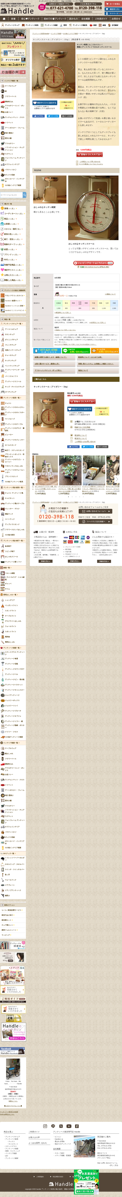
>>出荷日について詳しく (97, 322)
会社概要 (85, 19)
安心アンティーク (30, 19)
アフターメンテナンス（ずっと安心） (48, 370)
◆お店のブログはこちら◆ (13, 1106)
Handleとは (59, 1139)
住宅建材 (115, 25)
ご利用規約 (40, 1177)
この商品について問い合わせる (89, 161)
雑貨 (95, 25)
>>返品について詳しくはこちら (65, 330)
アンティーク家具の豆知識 (9, 1112)
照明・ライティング (12, 1151)
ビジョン (58, 1137)
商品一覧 (7, 319)
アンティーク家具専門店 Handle (66, 1132)
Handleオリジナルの (14, 306)
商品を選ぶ (8, 1132)
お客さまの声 (34, 1137)
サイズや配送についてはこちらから (91, 164)
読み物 (73, 19)
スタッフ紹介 (59, 1153)
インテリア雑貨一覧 (10, 743)
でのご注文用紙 (82, 427)
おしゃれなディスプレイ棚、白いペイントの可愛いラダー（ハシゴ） (46, 489)
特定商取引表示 (58, 1177)
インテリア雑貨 (56, 33)
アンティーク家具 (32, 25)
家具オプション (9, 905)
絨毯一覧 (6, 568)
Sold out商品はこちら (7, 1114)
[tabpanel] (70, 475)
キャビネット (13, 1144)
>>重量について (110, 294)
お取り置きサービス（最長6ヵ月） (47, 364)
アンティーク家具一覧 (11, 398)
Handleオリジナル (15, 310)
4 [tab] (79, 497)
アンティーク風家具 (80, 25)
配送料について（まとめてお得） (90, 357)
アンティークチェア (12, 25)
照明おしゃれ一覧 (9, 595)
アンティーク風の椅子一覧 (13, 541)
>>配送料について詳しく (63, 312)
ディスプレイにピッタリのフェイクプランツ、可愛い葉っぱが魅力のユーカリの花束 (70, 489)
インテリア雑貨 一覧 (11, 81)
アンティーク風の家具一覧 (13, 487)
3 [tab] (76, 497)
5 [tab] (83, 497)
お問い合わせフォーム (109, 1163)
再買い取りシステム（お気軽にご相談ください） (96, 364)
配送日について (81, 438)
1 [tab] (68, 497)
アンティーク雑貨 (51, 25)
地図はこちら (13, 1101)
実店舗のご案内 (103, 1137)
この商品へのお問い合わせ (85, 442)
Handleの (12, 301)
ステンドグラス (11, 1146)
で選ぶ (11, 229)
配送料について (81, 435)
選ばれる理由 (59, 1141)
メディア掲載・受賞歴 (63, 1155)
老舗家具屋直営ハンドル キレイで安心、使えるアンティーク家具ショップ (18, 8)
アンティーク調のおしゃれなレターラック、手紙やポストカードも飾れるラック (93, 489)
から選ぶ (8, 208)
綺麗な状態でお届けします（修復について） (51, 357)
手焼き (14, 296)
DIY (6, 1156)
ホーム (4, 19)
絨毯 (104, 25)
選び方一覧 (8, 204)
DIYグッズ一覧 (8, 853)
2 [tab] (72, 497)
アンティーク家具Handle (40, 33)
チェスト (11, 1141)
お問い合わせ (116, 19)
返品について (83, 370)
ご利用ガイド (101, 19)
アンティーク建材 (11, 1158)
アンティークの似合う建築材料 (14, 290)
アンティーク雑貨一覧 (11, 648)
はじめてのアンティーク (55, 19)
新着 (13, 19)
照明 (65, 25)
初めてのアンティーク (63, 1144)
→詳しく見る (113, 1165)
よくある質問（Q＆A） (38, 1143)
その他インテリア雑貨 (70, 33)
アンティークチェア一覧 (12, 324)
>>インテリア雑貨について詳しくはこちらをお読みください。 (76, 344)
